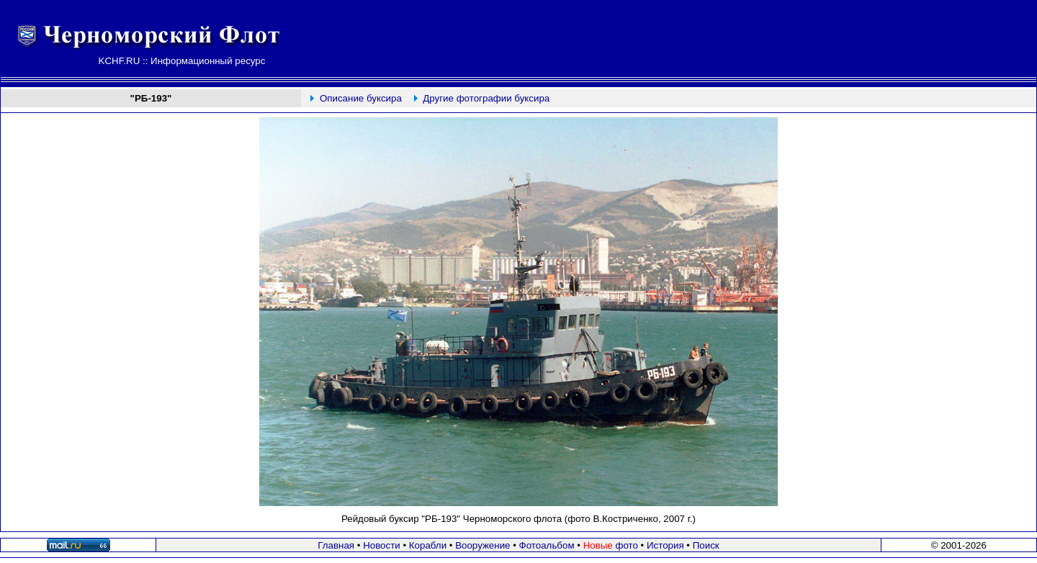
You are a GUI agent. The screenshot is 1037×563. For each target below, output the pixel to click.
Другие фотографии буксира (486, 98)
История (665, 545)
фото (610, 545)
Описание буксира (361, 98)
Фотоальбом (547, 545)
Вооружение (482, 545)
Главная (336, 545)
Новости (381, 545)
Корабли (427, 545)
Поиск (706, 545)
